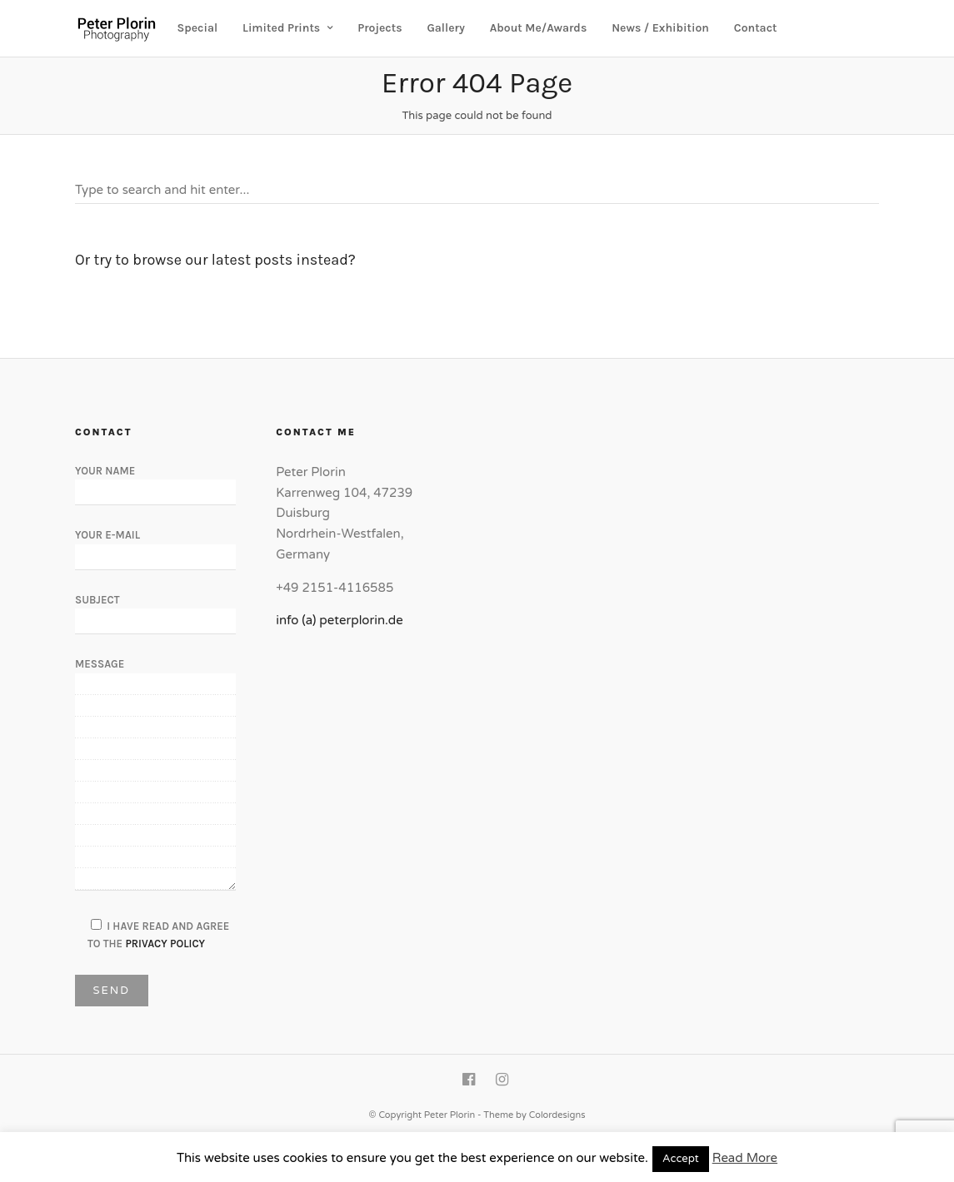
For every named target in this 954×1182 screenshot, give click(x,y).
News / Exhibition (660, 28)
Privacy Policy (165, 943)
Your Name (155, 481)
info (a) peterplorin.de (339, 620)
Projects (379, 28)
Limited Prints (281, 28)
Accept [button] (680, 1158)
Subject (155, 610)
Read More (744, 1157)
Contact (755, 28)
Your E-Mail (155, 545)
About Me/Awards (538, 28)
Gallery (445, 28)
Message (155, 775)
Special (197, 28)
